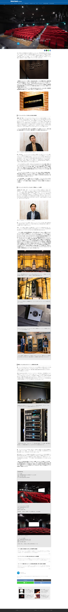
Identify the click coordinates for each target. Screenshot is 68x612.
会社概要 (17, 610)
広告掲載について (36, 610)
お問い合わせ (42, 610)
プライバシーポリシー (22, 610)
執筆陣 (51, 610)
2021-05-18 (22, 43)
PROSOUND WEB (23, 573)
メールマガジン (47, 610)
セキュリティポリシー (30, 610)
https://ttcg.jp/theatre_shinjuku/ (24, 477)
